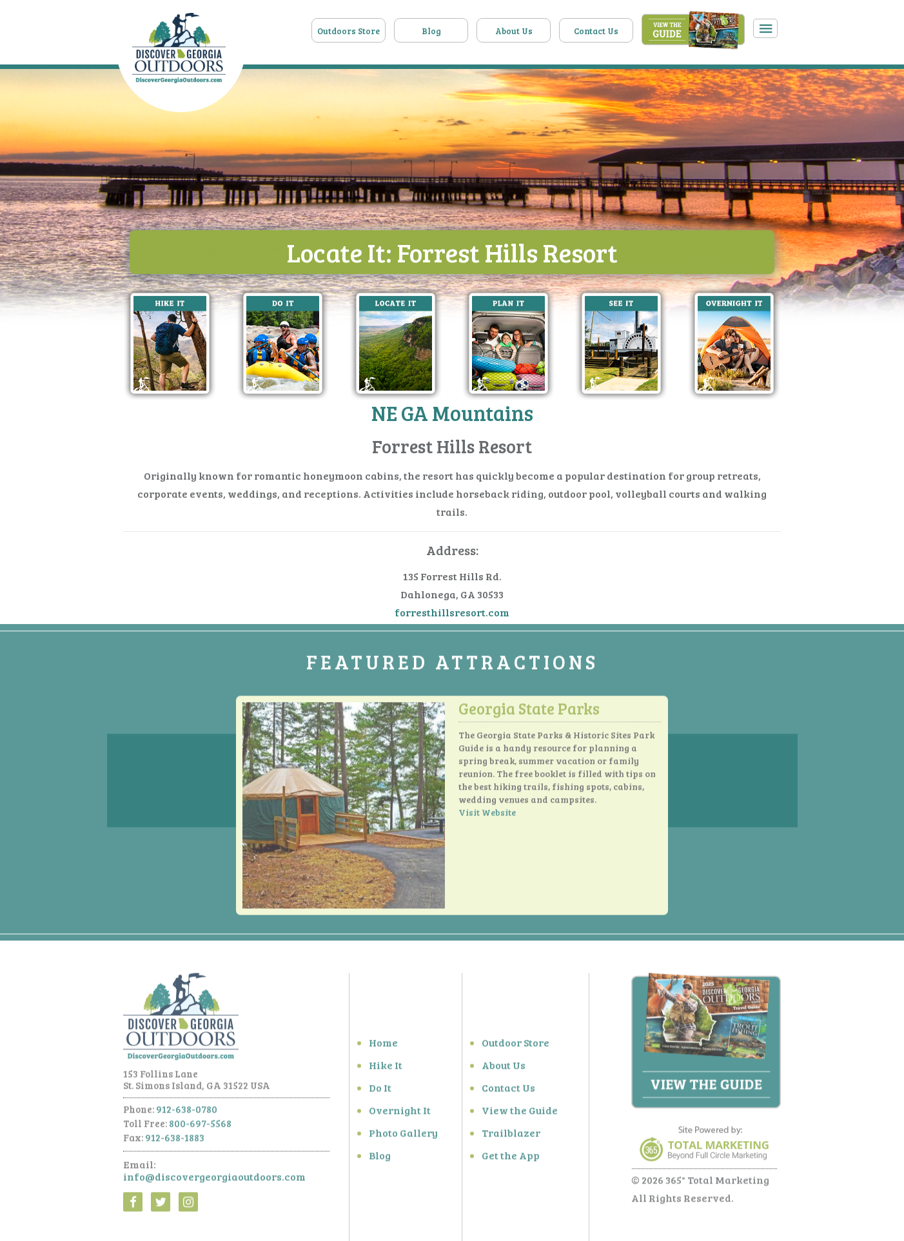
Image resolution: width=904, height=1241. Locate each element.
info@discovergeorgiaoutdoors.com (214, 1180)
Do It (380, 1092)
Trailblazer (511, 1137)
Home (383, 1046)
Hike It (385, 1069)
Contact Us (596, 31)
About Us (514, 31)
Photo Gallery (403, 1137)
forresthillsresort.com (452, 613)
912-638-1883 (174, 1141)
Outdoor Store (515, 1046)
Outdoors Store (348, 31)
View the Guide (520, 1114)
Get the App (511, 1159)
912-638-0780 (186, 1113)
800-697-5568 (200, 1127)
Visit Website (487, 816)
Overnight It (400, 1114)
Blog (431, 31)
